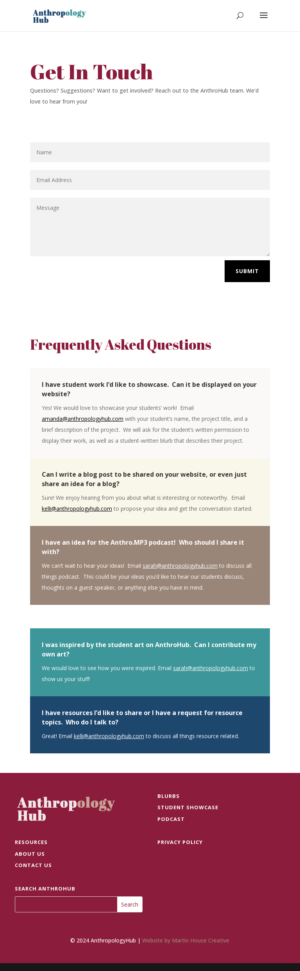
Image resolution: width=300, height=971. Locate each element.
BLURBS (168, 795)
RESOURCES (31, 842)
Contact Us (33, 865)
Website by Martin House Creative (185, 940)
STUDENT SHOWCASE (187, 807)
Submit (247, 271)
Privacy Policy (180, 842)
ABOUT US (30, 853)
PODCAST (171, 819)
